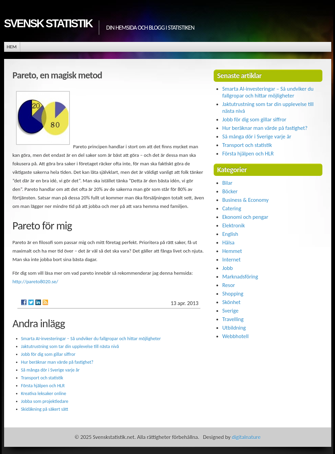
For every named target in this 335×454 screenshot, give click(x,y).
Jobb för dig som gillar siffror (48, 354)
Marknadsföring (240, 276)
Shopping (232, 293)
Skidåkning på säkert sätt (44, 409)
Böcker (230, 191)
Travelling (233, 319)
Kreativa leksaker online (43, 393)
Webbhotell (235, 336)
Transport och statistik (42, 378)
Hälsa (228, 242)
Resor (228, 285)
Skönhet (231, 302)
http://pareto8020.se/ (35, 281)
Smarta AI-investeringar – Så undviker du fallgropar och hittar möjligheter (91, 339)
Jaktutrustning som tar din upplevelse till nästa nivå (70, 346)
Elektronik (233, 225)
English (230, 233)
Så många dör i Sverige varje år (50, 370)
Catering (231, 208)
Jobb (227, 267)
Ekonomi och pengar (245, 216)
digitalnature (246, 437)
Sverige (230, 310)
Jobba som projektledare (44, 401)
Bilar (227, 182)
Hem (12, 47)
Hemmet (232, 250)
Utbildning (234, 327)
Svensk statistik (48, 23)
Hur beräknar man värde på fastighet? (57, 362)
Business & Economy (245, 199)
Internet (231, 259)
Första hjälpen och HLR (43, 386)
